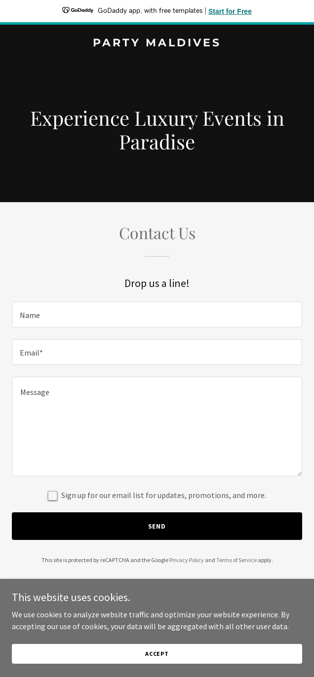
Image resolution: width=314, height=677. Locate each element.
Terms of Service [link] (236, 560)
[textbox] (157, 314)
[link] (157, 43)
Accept (157, 653)
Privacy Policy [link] (186, 560)
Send (157, 526)
